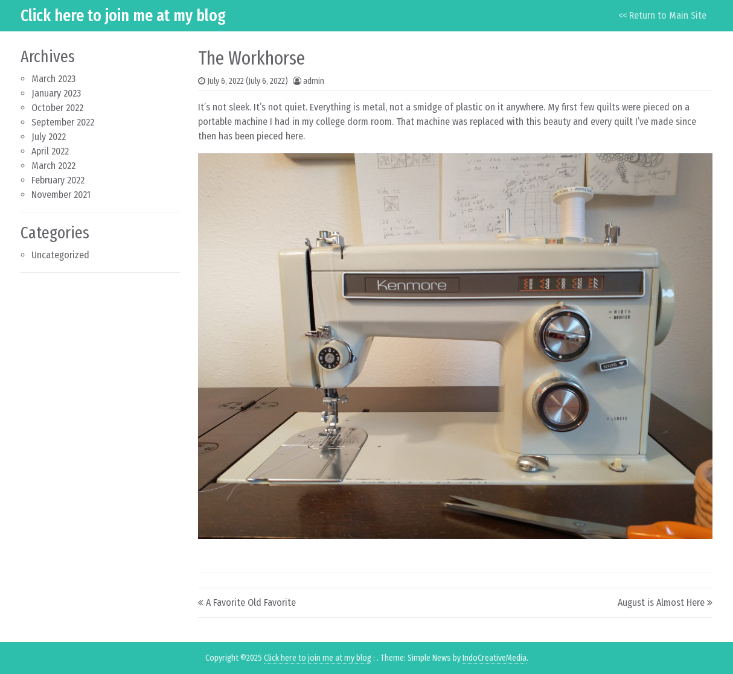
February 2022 (58, 180)
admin (313, 81)
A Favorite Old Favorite (251, 602)
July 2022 (48, 136)
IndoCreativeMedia (495, 658)
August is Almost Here (661, 602)
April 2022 (50, 151)
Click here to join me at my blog (123, 15)
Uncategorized (60, 255)
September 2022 (62, 122)
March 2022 (53, 165)
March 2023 (53, 78)
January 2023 (56, 93)
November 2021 (61, 194)
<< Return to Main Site (662, 15)
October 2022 (57, 107)
